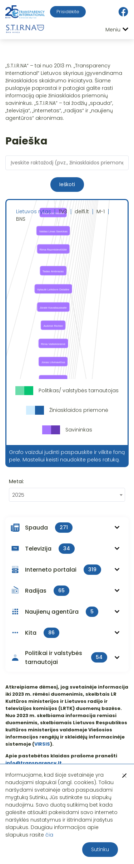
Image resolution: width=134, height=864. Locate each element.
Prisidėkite (67, 11)
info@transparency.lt (33, 763)
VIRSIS (42, 744)
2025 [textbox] (18, 495)
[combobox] (67, 495)
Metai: (16, 481)
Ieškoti (67, 184)
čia (49, 834)
